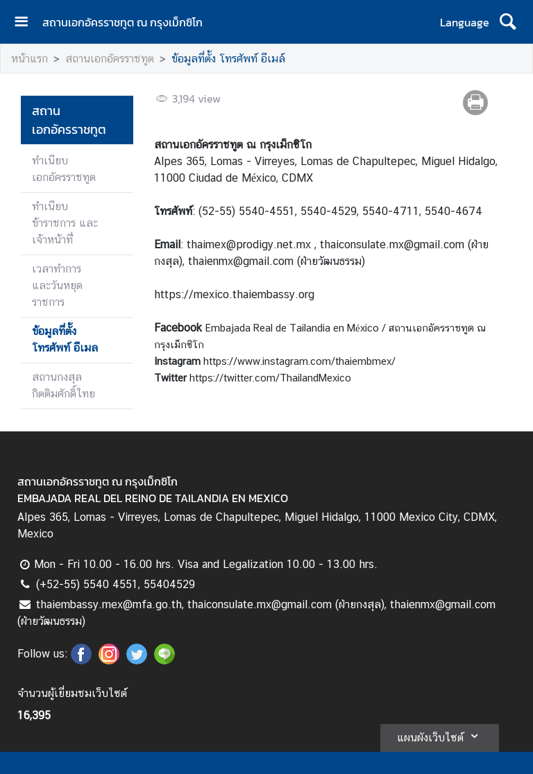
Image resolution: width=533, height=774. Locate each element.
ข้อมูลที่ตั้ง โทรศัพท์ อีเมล (65, 339)
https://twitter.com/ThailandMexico (270, 378)
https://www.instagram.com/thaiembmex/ (299, 361)
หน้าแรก (29, 58)
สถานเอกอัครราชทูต (109, 58)
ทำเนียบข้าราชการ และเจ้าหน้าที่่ (65, 223)
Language (464, 22)
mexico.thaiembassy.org (254, 294)
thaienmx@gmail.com (241, 261)
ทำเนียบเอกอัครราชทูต (64, 169)
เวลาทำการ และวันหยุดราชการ (57, 285)
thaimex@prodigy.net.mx (249, 244)
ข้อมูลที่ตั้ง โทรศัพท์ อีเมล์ (228, 58)
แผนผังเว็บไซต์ (439, 736)
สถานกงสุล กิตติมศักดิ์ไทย (63, 385)
